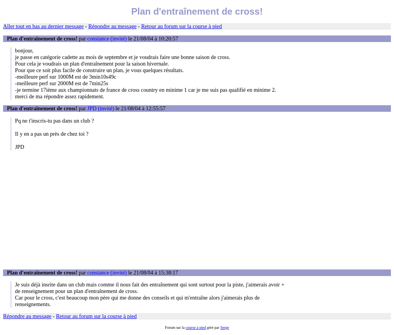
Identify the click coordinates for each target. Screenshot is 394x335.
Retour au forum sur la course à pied (181, 26)
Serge (224, 327)
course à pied (195, 327)
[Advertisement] (197, 210)
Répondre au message (112, 26)
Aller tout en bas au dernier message (43, 26)
